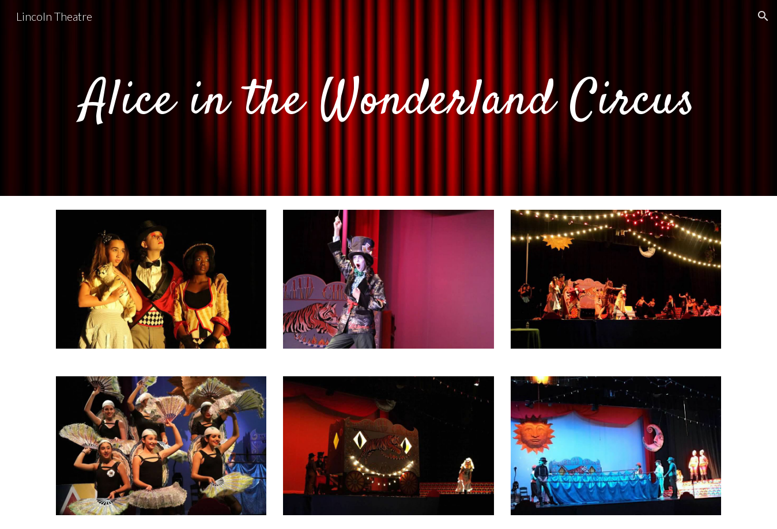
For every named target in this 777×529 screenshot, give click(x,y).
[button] (763, 16)
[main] (388, 98)
